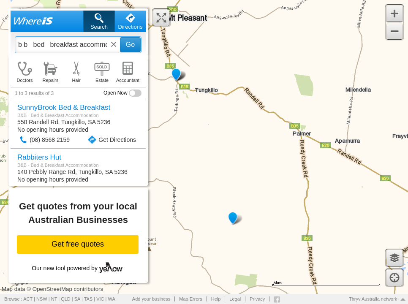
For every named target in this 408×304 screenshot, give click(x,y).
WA (111, 298)
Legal (235, 298)
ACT (28, 298)
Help (216, 298)
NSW (41, 298)
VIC (100, 298)
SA (77, 298)
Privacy (257, 298)
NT (54, 298)
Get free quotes (78, 244)
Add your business (151, 298)
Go (130, 44)
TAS (88, 298)
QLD (66, 298)
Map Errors (190, 298)
